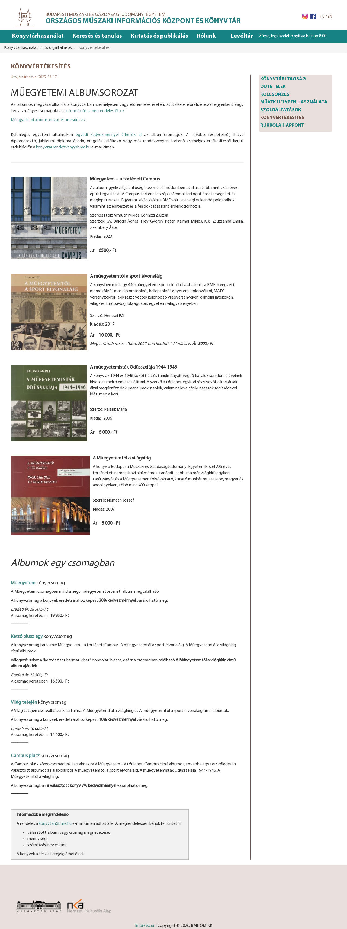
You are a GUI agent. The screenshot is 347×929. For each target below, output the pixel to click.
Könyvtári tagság (283, 79)
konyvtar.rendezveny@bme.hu (63, 147)
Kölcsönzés (274, 94)
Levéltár (242, 36)
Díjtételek (273, 86)
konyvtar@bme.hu (55, 824)
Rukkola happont (282, 125)
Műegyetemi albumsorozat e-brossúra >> (48, 120)
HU (322, 17)
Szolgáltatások (280, 110)
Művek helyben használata (293, 102)
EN (330, 17)
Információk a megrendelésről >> (94, 111)
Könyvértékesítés (282, 117)
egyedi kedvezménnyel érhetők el (108, 135)
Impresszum (146, 926)
